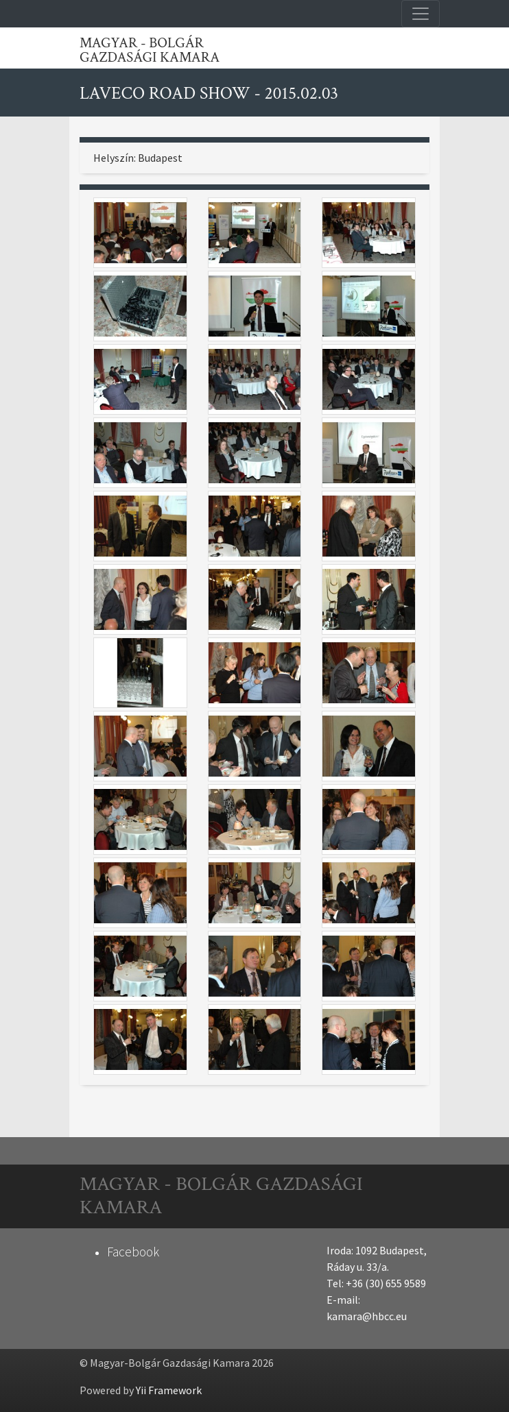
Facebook (133, 1251)
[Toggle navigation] (420, 13)
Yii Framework (169, 1390)
